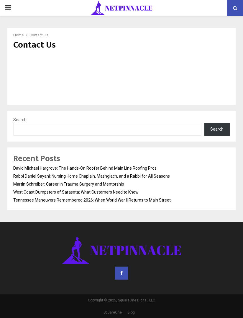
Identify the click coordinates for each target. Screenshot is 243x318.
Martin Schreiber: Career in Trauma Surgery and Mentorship (68, 184)
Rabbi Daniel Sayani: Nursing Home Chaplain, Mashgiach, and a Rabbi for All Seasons (91, 176)
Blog (131, 312)
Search (20, 119)
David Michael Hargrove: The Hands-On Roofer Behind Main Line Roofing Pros (85, 168)
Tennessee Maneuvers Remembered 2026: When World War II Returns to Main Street (92, 200)
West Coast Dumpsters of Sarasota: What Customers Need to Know (76, 192)
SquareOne (113, 312)
